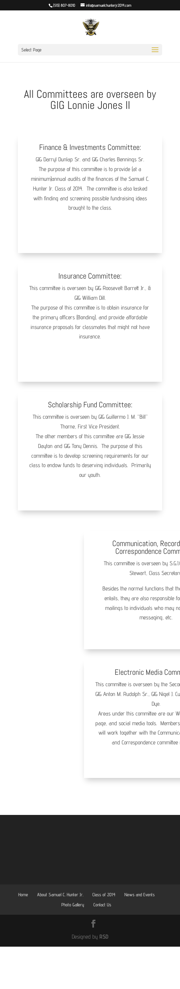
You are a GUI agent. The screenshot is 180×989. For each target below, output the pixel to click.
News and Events (139, 894)
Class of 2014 (103, 894)
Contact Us (102, 904)
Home (23, 894)
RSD (103, 936)
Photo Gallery (72, 904)
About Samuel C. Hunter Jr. (60, 894)
